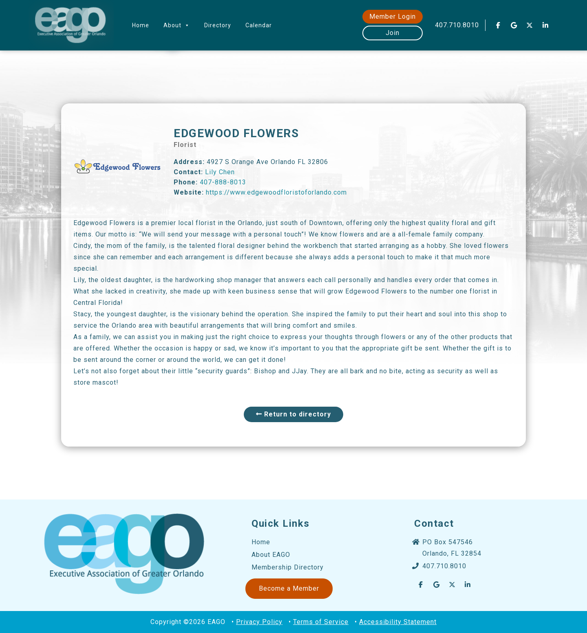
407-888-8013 (223, 182)
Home (140, 25)
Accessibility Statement (398, 622)
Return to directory (293, 414)
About (176, 25)
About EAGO (271, 555)
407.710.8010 (457, 25)
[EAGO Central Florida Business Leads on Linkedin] (545, 25)
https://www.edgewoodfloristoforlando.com (276, 192)
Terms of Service (321, 622)
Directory (217, 25)
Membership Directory (288, 567)
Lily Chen (220, 172)
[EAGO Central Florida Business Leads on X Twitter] (529, 25)
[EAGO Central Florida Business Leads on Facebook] (498, 25)
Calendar (258, 25)
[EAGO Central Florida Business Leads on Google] (514, 25)
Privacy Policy (259, 622)
